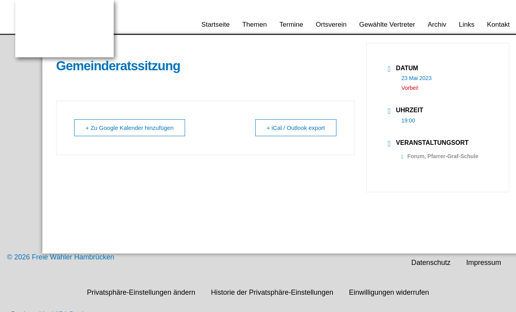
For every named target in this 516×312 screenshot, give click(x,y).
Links (466, 24)
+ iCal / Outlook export (296, 127)
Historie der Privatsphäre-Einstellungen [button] (272, 292)
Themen (254, 24)
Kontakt (498, 24)
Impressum (483, 262)
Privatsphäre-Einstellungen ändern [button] (141, 292)
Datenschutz (431, 262)
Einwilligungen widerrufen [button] (389, 292)
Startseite (216, 24)
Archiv (437, 24)
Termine (291, 24)
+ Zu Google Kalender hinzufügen (129, 127)
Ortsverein (331, 24)
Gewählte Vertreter (387, 24)
